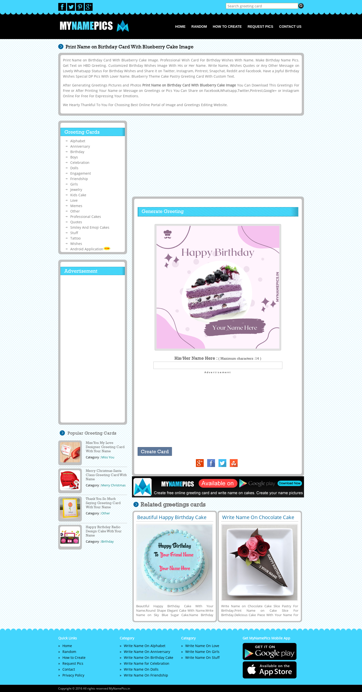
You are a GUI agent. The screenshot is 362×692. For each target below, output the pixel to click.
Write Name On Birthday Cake (148, 657)
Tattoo (75, 238)
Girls (74, 184)
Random (199, 26)
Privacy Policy (73, 675)
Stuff (74, 232)
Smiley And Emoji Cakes (89, 227)
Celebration (79, 162)
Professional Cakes (85, 216)
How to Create (227, 26)
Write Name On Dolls (141, 669)
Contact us (290, 26)
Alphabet (77, 141)
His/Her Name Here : (217, 358)
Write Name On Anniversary (147, 651)
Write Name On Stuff (202, 657)
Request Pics (260, 26)
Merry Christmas (113, 485)
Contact (68, 669)
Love (74, 200)
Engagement (80, 173)
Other (75, 211)
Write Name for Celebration (146, 663)
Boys (74, 157)
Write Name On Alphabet (144, 645)
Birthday (77, 151)
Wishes (76, 243)
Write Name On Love (202, 645)
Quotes (76, 222)
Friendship (79, 178)
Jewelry (76, 189)
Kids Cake (78, 195)
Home (180, 26)
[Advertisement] (217, 156)
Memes (76, 205)
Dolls (74, 168)
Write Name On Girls (202, 651)
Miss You (107, 457)
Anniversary (80, 146)
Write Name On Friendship (146, 675)
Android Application (90, 249)
